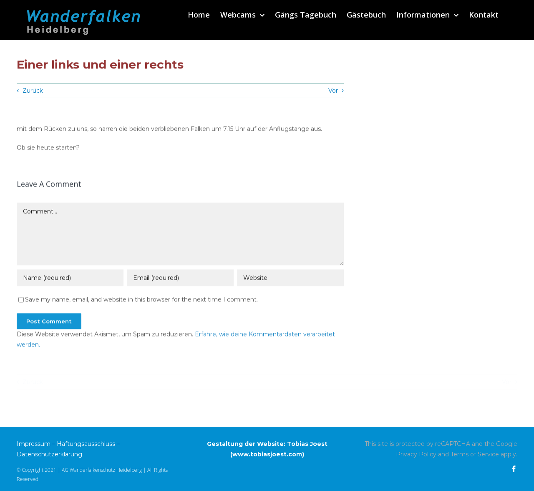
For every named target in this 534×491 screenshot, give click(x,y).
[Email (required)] (180, 278)
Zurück (33, 90)
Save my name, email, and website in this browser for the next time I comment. (141, 300)
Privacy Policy (416, 454)
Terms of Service (475, 454)
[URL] (290, 278)
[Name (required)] (70, 278)
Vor (333, 90)
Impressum (33, 444)
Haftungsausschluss (86, 444)
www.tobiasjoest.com (267, 454)
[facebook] (514, 469)
